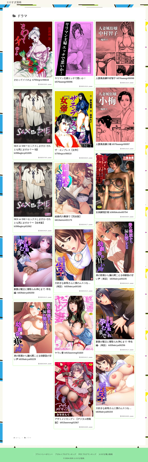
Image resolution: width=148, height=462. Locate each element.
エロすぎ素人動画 (106, 454)
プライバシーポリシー (44, 454)
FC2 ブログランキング (87, 454)
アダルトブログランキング (65, 454)
